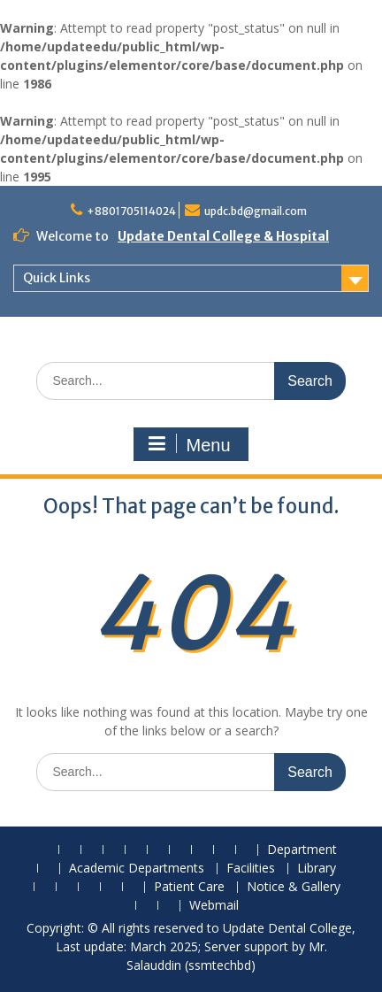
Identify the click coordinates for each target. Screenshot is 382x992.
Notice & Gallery (293, 887)
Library (316, 868)
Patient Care (189, 887)
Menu (188, 444)
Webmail (214, 905)
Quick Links (56, 278)
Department (302, 850)
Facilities (250, 868)
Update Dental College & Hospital (223, 236)
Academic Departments (136, 868)
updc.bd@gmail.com (255, 211)
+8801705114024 (131, 211)
